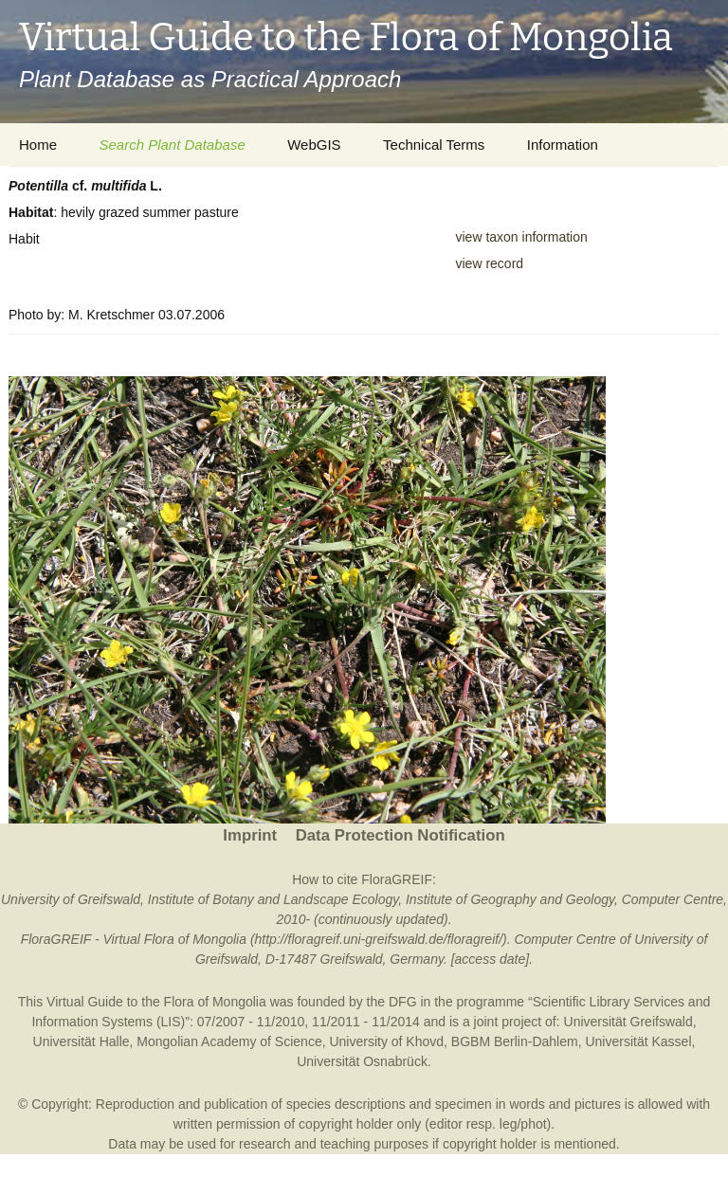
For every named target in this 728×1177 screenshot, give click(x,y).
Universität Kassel (638, 1041)
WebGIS (313, 144)
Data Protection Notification (400, 835)
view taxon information (522, 236)
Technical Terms (433, 144)
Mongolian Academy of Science (228, 1041)
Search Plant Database (172, 144)
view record (490, 263)
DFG (403, 1001)
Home (38, 144)
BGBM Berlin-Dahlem (514, 1041)
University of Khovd (386, 1041)
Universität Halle (81, 1041)
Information (562, 144)
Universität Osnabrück (362, 1061)
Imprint (250, 835)
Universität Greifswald (628, 1021)
